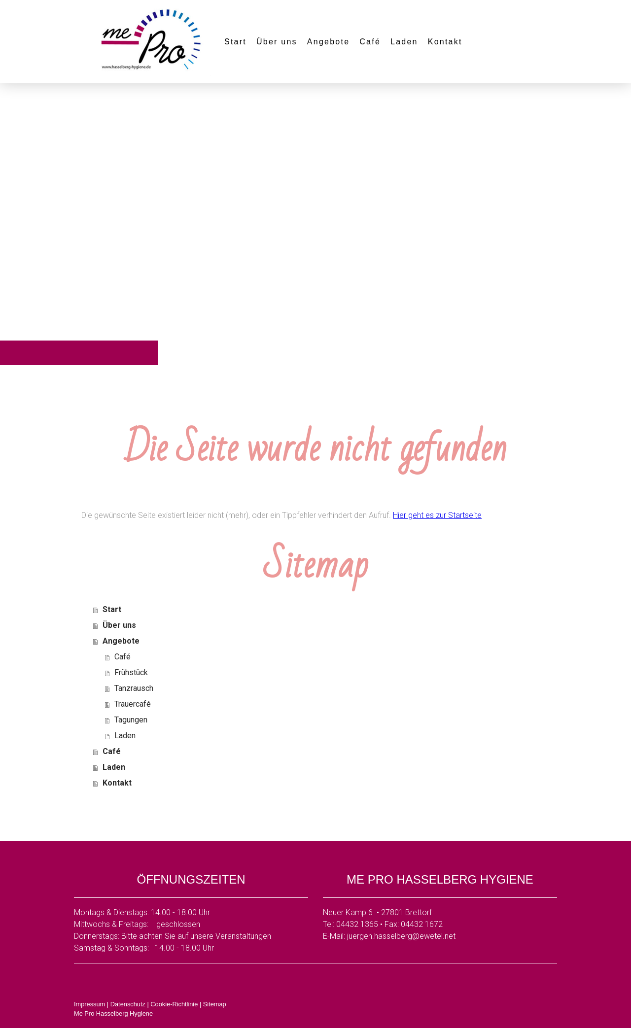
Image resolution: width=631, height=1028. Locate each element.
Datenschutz (127, 1004)
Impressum (89, 1004)
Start (235, 41)
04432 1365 (357, 924)
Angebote (328, 41)
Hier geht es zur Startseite (437, 515)
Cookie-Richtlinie (174, 1004)
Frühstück (131, 672)
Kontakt (445, 41)
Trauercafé (132, 704)
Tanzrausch (133, 688)
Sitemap (214, 1004)
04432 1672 (422, 924)
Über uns (276, 41)
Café (370, 41)
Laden (404, 41)
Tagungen (130, 719)
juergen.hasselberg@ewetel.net (401, 936)
